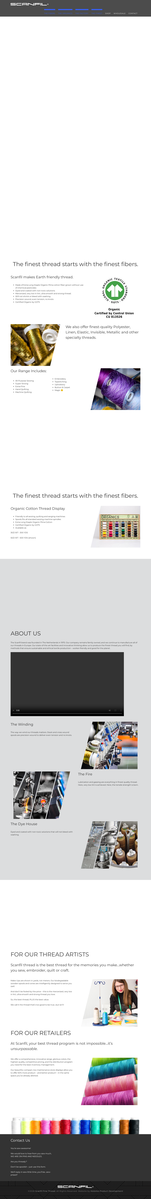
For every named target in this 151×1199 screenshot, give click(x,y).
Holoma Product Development (107, 1191)
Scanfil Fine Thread (45, 1191)
